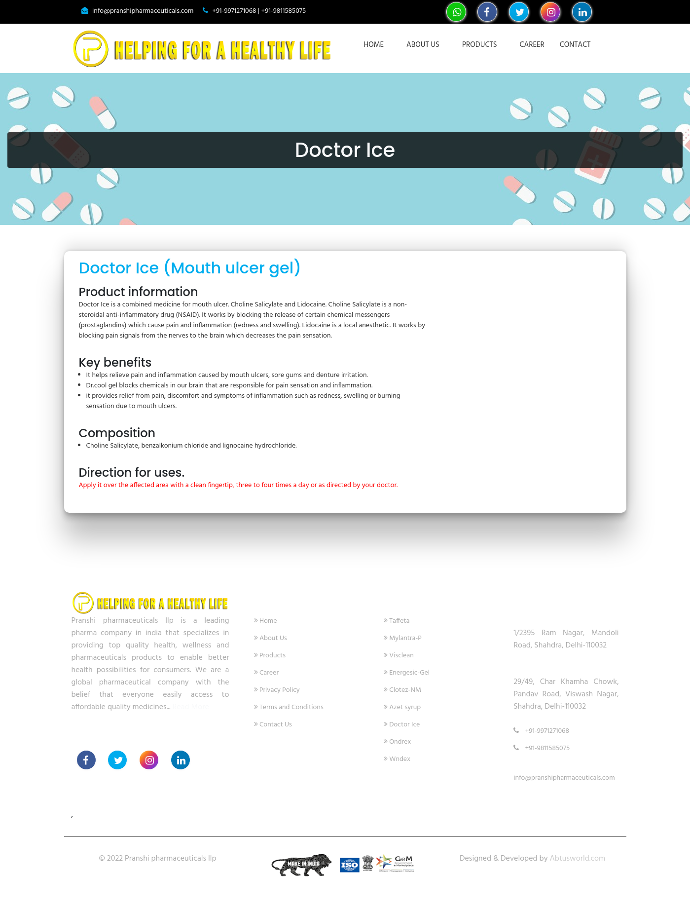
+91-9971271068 (541, 731)
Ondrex (397, 742)
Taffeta (397, 621)
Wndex (397, 759)
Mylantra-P (403, 638)
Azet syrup (402, 707)
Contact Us (273, 724)
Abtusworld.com (577, 858)
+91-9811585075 (541, 748)
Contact (575, 45)
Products (479, 45)
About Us (422, 45)
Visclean (399, 655)
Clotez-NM (402, 690)
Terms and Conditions (289, 707)
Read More (190, 707)
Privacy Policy (277, 690)
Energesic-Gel (407, 673)
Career (532, 45)
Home (373, 45)
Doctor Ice (402, 724)
